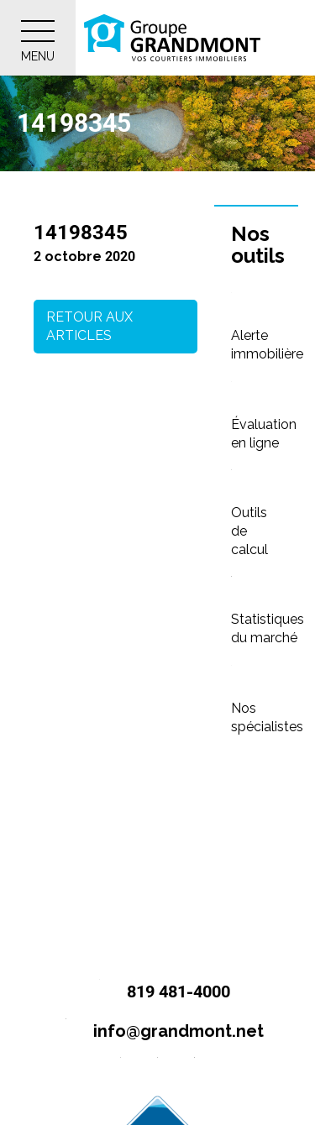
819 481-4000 (157, 992)
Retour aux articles (89, 326)
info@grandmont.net (157, 1032)
